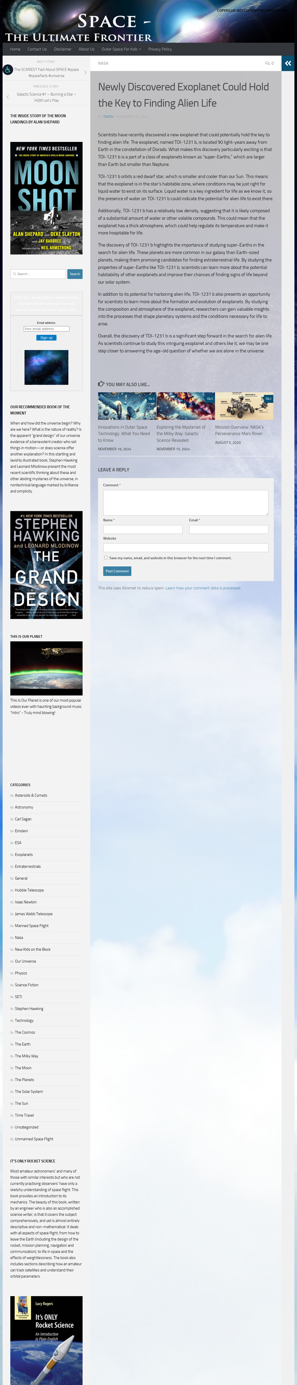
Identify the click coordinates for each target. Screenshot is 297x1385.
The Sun (21, 1103)
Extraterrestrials (28, 866)
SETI (18, 997)
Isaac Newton (26, 902)
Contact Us (37, 49)
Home (15, 49)
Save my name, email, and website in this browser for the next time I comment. (170, 558)
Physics (21, 973)
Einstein (21, 831)
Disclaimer (62, 49)
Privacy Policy (160, 49)
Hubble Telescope (29, 890)
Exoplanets (24, 854)
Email (194, 520)
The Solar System (29, 1091)
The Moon (23, 1068)
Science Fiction (26, 985)
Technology (24, 1020)
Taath (108, 117)
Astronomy (24, 807)
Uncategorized (26, 1127)
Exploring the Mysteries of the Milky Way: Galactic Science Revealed (181, 433)
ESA (18, 842)
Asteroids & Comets (31, 795)
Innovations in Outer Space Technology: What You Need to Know (124, 433)
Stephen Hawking (29, 1008)
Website (109, 538)
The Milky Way (26, 1056)
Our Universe (25, 961)
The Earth (22, 1044)
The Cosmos (25, 1032)
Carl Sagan (23, 819)
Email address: (46, 322)
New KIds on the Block (33, 949)
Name (109, 520)
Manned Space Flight (32, 925)
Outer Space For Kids (119, 49)
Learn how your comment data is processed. (203, 587)
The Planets (24, 1079)
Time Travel (24, 1115)
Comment (112, 485)
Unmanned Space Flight (34, 1139)
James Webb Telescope (34, 914)
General (21, 878)
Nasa (103, 63)
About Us (86, 49)
